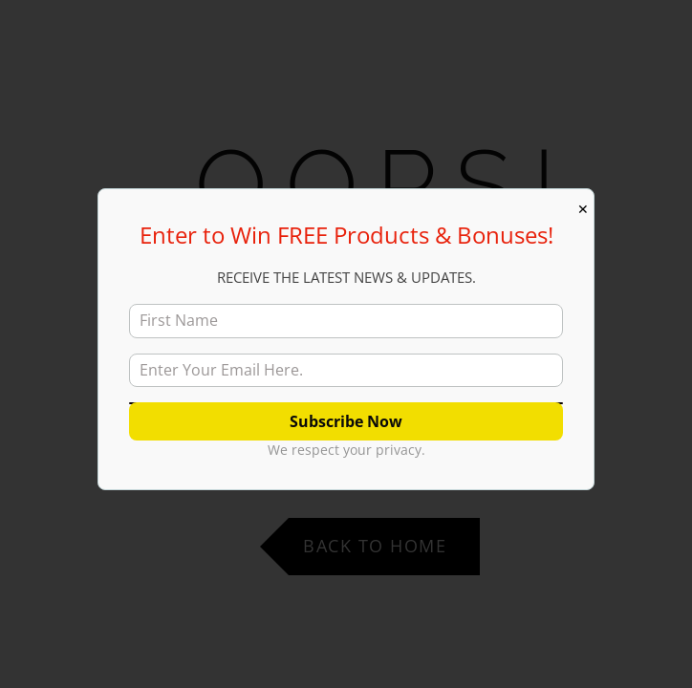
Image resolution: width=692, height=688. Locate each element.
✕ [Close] (583, 209)
